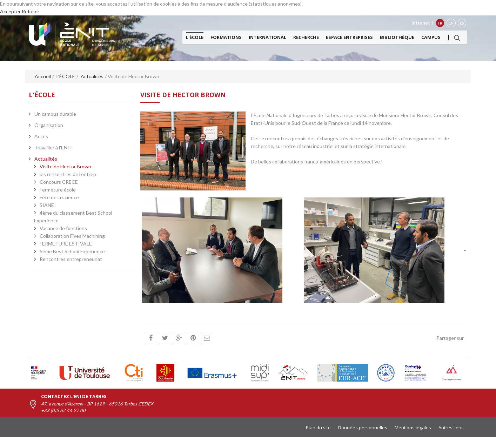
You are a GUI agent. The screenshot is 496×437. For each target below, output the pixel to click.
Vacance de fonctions (63, 228)
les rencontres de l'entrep (68, 174)
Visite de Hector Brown (65, 166)
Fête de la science (59, 197)
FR (440, 23)
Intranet (420, 23)
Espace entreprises (349, 37)
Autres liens (451, 427)
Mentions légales (413, 427)
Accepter (10, 11)
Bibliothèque (397, 37)
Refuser (30, 11)
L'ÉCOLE (194, 37)
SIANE (47, 205)
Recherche (306, 37)
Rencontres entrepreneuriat (71, 259)
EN (451, 23)
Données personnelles (362, 427)
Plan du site (318, 427)
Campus (431, 37)
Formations (226, 37)
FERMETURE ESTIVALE (66, 244)
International (267, 37)
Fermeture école (58, 190)
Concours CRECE (59, 182)
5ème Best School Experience (72, 251)
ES (462, 23)
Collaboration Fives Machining (72, 236)
